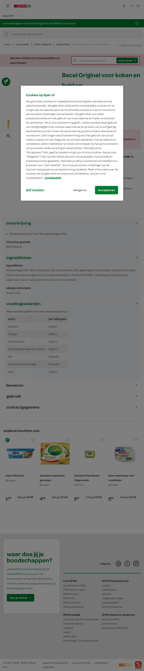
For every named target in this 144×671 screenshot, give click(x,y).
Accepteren (106, 190)
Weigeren (80, 190)
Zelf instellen (35, 190)
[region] (72, 143)
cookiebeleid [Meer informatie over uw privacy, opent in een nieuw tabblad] (52, 178)
